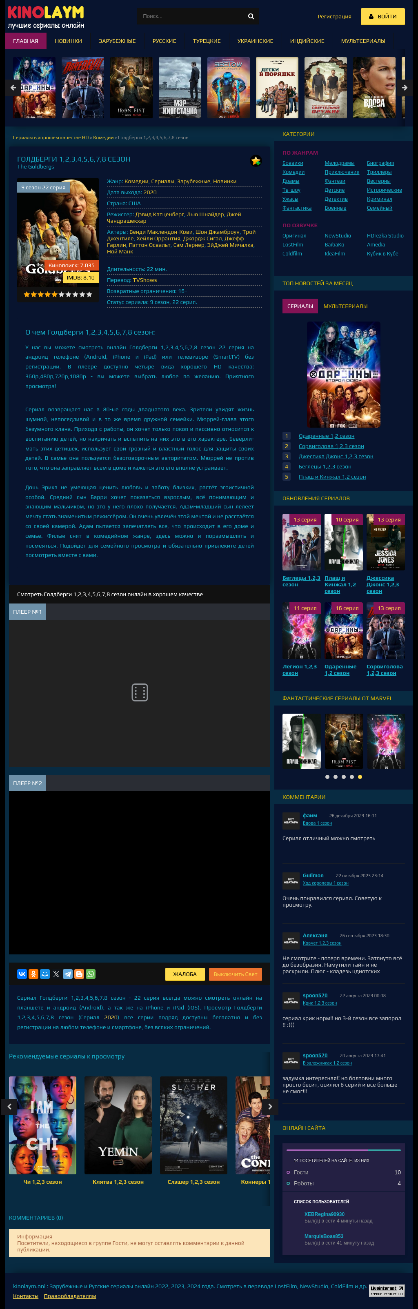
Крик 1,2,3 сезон (320, 1003)
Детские (335, 190)
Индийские (307, 41)
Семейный (379, 208)
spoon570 (315, 995)
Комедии (137, 181)
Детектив (336, 199)
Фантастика (297, 208)
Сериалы (163, 181)
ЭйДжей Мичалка (230, 245)
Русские (164, 41)
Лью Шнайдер (205, 214)
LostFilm (292, 245)
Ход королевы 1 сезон (326, 883)
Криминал (379, 199)
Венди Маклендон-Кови (161, 232)
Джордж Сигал (202, 238)
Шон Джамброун (218, 232)
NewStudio (338, 236)
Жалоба (185, 974)
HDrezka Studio (385, 236)
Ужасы (290, 199)
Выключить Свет (235, 974)
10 (89, 294)
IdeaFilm (335, 254)
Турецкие (207, 41)
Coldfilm (292, 254)
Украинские (255, 41)
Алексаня (315, 935)
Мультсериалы (363, 41)
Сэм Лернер (189, 245)
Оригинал (294, 236)
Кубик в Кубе (382, 254)
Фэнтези (335, 181)
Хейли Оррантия (158, 238)
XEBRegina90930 (325, 1214)
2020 (149, 192)
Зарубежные (193, 181)
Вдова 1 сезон (317, 823)
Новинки (224, 181)
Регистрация (334, 16)
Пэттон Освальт (150, 245)
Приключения (342, 172)
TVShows (145, 280)
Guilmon (313, 875)
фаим (310, 815)
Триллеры (379, 172)
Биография (380, 163)
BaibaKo (335, 245)
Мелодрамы (340, 163)
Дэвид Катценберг (160, 214)
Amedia (376, 245)
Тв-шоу (291, 190)
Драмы (290, 181)
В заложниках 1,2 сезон (327, 1063)
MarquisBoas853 (324, 1236)
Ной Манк (120, 251)
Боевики (292, 163)
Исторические (384, 190)
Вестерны (379, 181)
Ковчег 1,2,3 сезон (322, 943)
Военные (336, 208)
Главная (25, 41)
